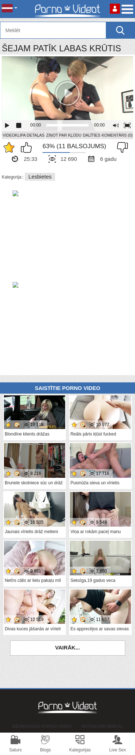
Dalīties (91, 135)
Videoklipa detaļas (23, 135)
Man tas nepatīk (120, 147)
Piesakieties (115, 9)
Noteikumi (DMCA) (102, 726)
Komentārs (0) (117, 135)
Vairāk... (67, 647)
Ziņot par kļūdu (63, 135)
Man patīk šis (28, 147)
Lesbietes (39, 176)
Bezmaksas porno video (42, 726)
